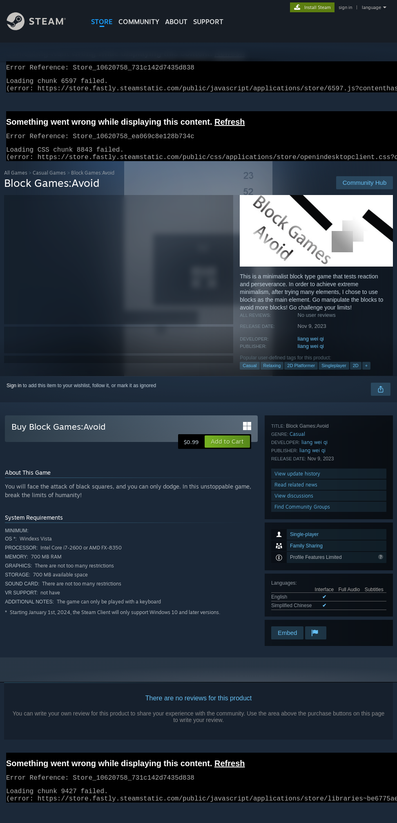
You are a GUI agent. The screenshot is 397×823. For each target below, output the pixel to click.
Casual (249, 375)
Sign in (14, 395)
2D (356, 375)
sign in (345, 7)
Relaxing (272, 375)
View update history (297, 581)
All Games (15, 182)
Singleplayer (333, 375)
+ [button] (366, 375)
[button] (227, 451)
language (371, 7)
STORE (102, 22)
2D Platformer (301, 375)
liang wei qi (311, 348)
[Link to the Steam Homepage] (42, 28)
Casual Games (49, 182)
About (176, 22)
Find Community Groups (302, 614)
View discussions (293, 603)
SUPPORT (208, 22)
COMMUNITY (138, 22)
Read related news (295, 592)
